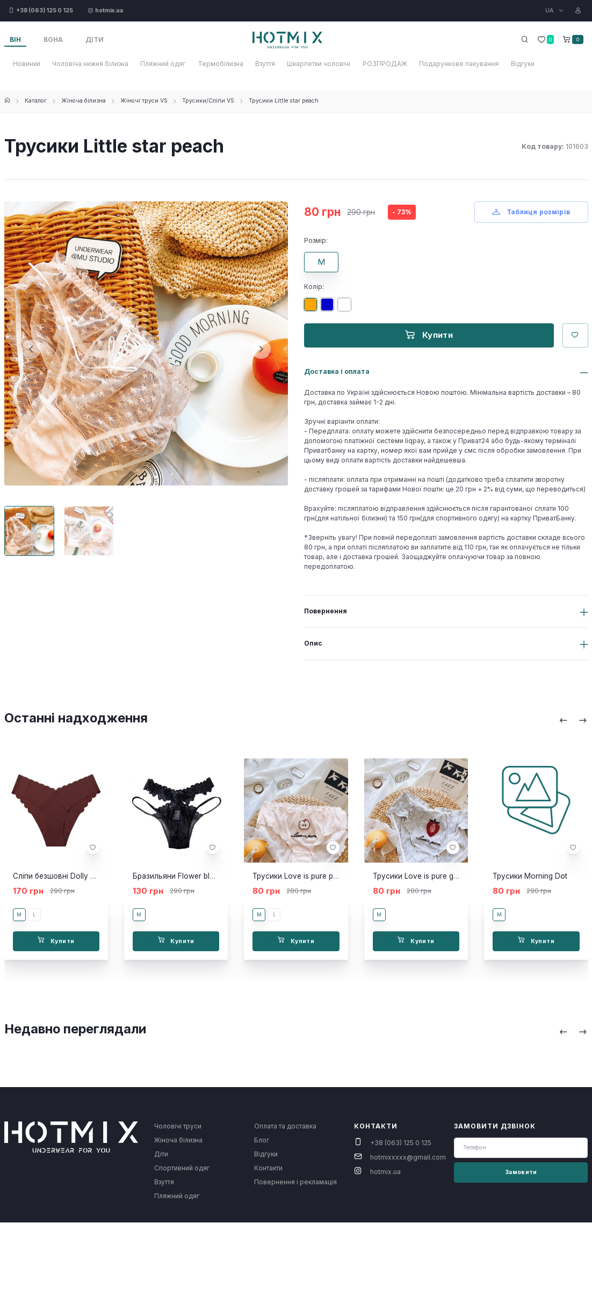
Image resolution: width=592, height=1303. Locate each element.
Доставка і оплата (337, 371)
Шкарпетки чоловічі (318, 64)
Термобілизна (220, 64)
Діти (161, 1154)
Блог (261, 1140)
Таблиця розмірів (531, 212)
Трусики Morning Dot (530, 876)
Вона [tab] (53, 39)
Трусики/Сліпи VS (208, 100)
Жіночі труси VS (144, 100)
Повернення (325, 611)
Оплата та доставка (285, 1126)
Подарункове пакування (459, 64)
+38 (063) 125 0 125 (400, 1143)
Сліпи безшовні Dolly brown (62, 876)
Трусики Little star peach (284, 100)
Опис (313, 643)
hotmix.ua (385, 1172)
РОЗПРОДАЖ (385, 64)
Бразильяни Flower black (177, 876)
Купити (429, 335)
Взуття (265, 64)
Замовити (521, 1172)
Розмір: (316, 240)
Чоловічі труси (177, 1126)
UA (550, 10)
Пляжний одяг (162, 64)
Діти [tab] (94, 39)
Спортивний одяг (182, 1168)
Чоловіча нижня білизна (90, 64)
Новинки (26, 64)
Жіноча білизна (83, 100)
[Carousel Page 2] (89, 531)
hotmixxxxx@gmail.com (408, 1157)
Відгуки (523, 64)
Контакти (268, 1168)
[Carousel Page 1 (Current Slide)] (29, 531)
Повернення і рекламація (295, 1182)
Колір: (314, 287)
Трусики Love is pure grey (419, 876)
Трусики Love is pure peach (301, 876)
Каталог (36, 100)
